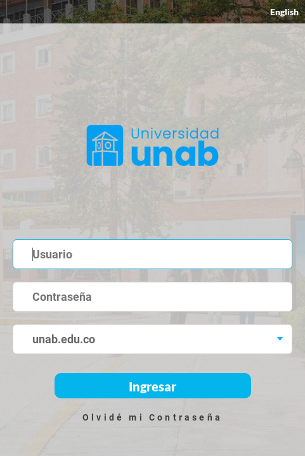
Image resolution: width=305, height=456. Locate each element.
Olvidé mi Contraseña (152, 417)
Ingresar (152, 386)
